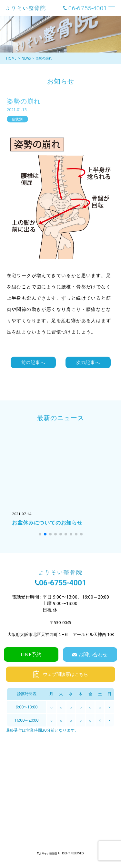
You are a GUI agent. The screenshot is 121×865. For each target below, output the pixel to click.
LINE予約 (31, 654)
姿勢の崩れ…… (47, 58)
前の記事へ (33, 362)
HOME (11, 58)
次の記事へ (88, 362)
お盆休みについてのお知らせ (47, 522)
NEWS (26, 58)
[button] (40, 534)
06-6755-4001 (87, 8)
